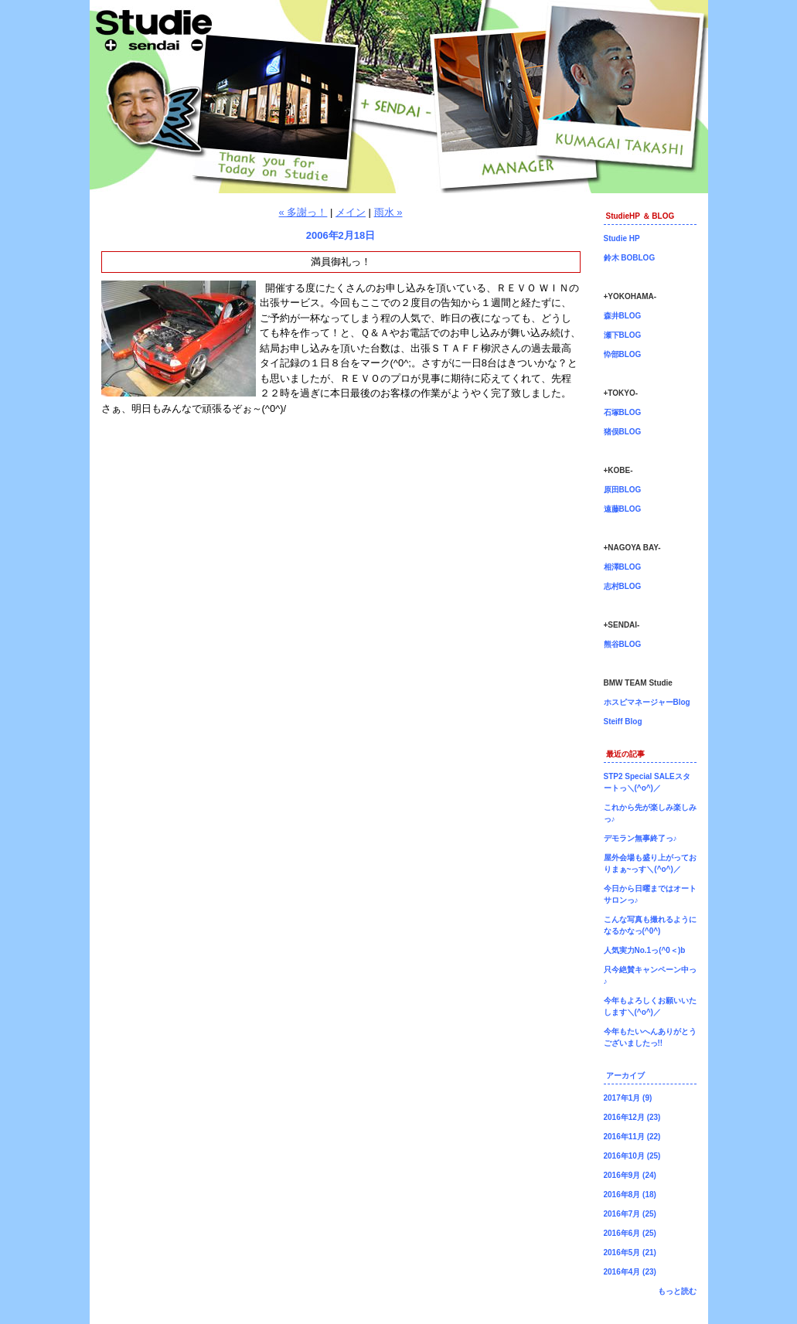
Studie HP (622, 238)
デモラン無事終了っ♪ (640, 838)
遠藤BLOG (623, 509)
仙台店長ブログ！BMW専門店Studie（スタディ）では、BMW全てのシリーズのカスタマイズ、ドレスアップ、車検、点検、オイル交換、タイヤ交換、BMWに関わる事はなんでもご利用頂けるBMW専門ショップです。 (399, 96)
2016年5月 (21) (630, 1252)
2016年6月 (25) (630, 1233)
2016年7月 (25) (630, 1214)
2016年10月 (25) (632, 1156)
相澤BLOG (623, 567)
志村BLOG (623, 586)
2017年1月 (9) (628, 1098)
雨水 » (388, 212)
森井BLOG (623, 315)
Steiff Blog (623, 721)
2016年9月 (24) (630, 1175)
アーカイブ (625, 1075)
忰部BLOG (623, 354)
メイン (350, 212)
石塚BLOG (623, 412)
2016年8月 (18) (630, 1194)
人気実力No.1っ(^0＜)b (645, 950)
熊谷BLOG (623, 644)
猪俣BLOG (623, 431)
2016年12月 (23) (632, 1117)
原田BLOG (623, 489)
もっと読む (677, 1291)
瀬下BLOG (623, 335)
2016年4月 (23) (630, 1272)
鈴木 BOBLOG (630, 258)
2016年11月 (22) (632, 1136)
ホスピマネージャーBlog (647, 702)
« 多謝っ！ (303, 212)
